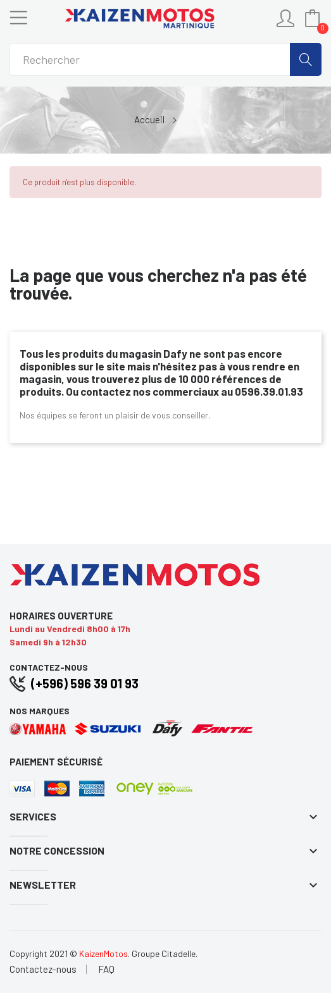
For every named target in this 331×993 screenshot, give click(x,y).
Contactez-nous (43, 969)
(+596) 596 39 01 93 (85, 683)
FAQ (106, 969)
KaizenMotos (103, 953)
